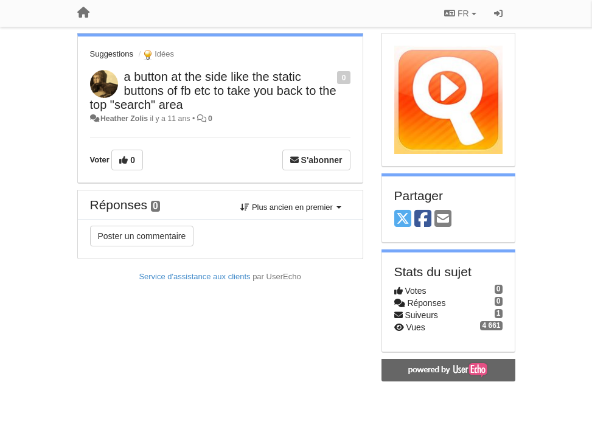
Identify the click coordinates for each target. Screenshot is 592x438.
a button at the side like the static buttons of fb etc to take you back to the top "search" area (213, 90)
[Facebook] (422, 219)
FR (460, 13)
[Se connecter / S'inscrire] (498, 13)
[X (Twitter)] (402, 219)
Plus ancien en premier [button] (290, 207)
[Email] (442, 219)
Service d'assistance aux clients (194, 276)
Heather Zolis (124, 118)
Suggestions (112, 53)
